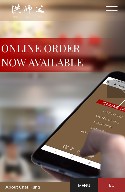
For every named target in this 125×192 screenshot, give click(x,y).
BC (26, 178)
